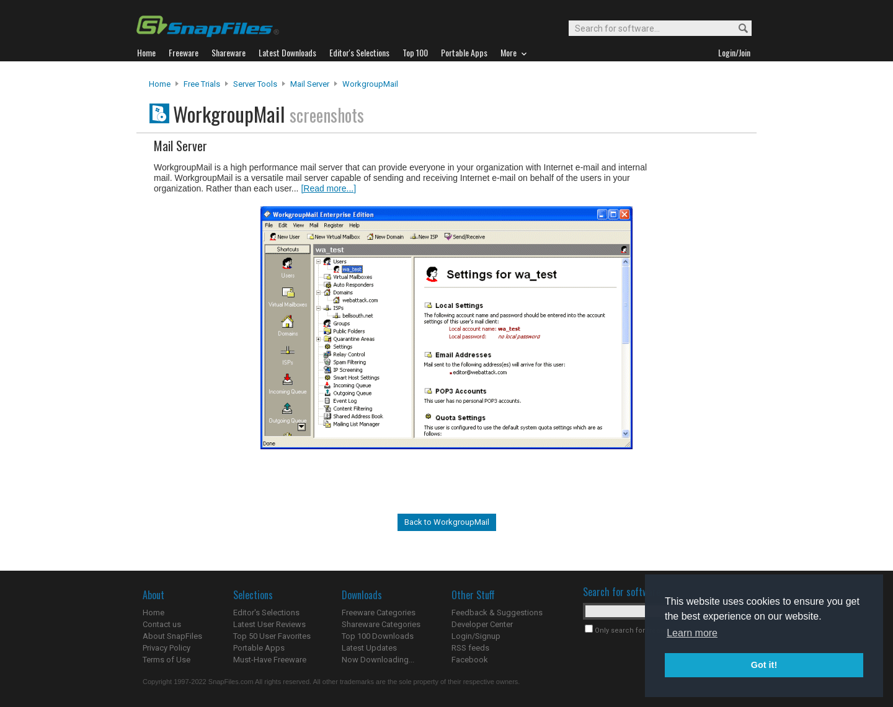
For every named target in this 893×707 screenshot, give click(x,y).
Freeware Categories (378, 612)
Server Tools (255, 84)
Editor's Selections (266, 612)
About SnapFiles (172, 636)
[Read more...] (328, 188)
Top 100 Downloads (378, 636)
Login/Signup (475, 636)
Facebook (469, 659)
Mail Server (309, 84)
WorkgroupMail (370, 84)
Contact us (162, 624)
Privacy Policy (166, 647)
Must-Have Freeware (269, 659)
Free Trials (202, 84)
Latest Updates (369, 647)
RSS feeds (470, 647)
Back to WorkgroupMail (446, 522)
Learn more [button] (692, 633)
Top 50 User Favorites (272, 636)
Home (160, 84)
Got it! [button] (764, 665)
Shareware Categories (381, 624)
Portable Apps (259, 647)
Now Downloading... (378, 659)
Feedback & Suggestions (497, 612)
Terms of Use (166, 659)
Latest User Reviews (269, 624)
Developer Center (482, 624)
